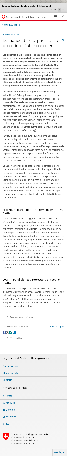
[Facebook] (4, 332)
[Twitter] (7, 332)
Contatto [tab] (15, 338)
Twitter (9, 395)
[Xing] (11, 332)
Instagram (11, 416)
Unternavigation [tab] (11, 24)
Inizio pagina (58, 326)
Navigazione (12, 34)
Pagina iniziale (11, 366)
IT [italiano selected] (59, 10)
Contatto (7, 379)
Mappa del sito (11, 373)
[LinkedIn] (14, 332)
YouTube (10, 402)
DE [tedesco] (51, 10)
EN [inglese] (63, 9)
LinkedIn (10, 409)
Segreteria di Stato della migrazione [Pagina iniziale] (26, 16)
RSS (7, 423)
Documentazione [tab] (21, 317)
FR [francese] (55, 10)
